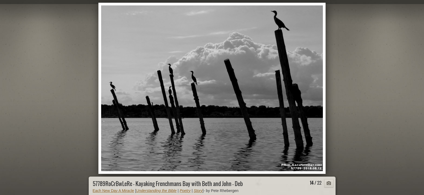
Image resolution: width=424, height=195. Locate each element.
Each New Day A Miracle (113, 190)
